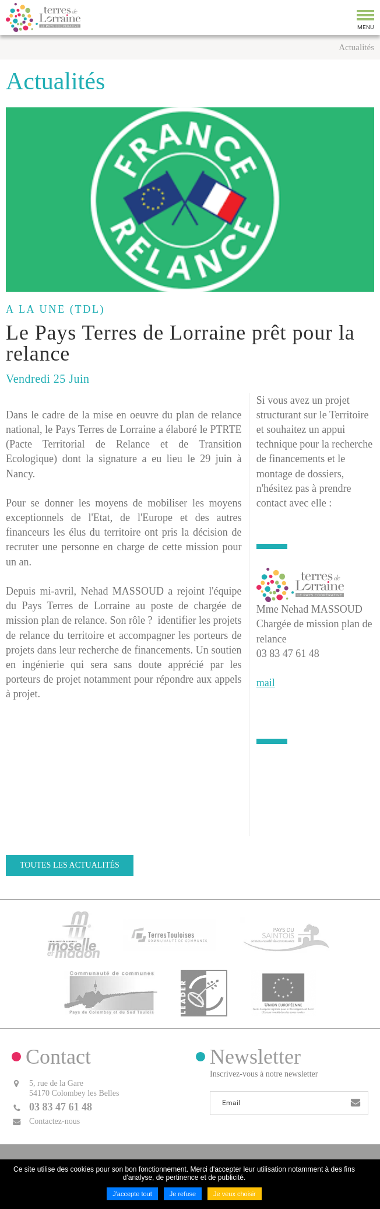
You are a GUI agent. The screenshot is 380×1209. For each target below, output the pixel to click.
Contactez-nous (54, 1121)
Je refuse (183, 1193)
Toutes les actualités (69, 865)
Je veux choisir (234, 1193)
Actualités (356, 47)
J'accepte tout (132, 1193)
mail (265, 683)
